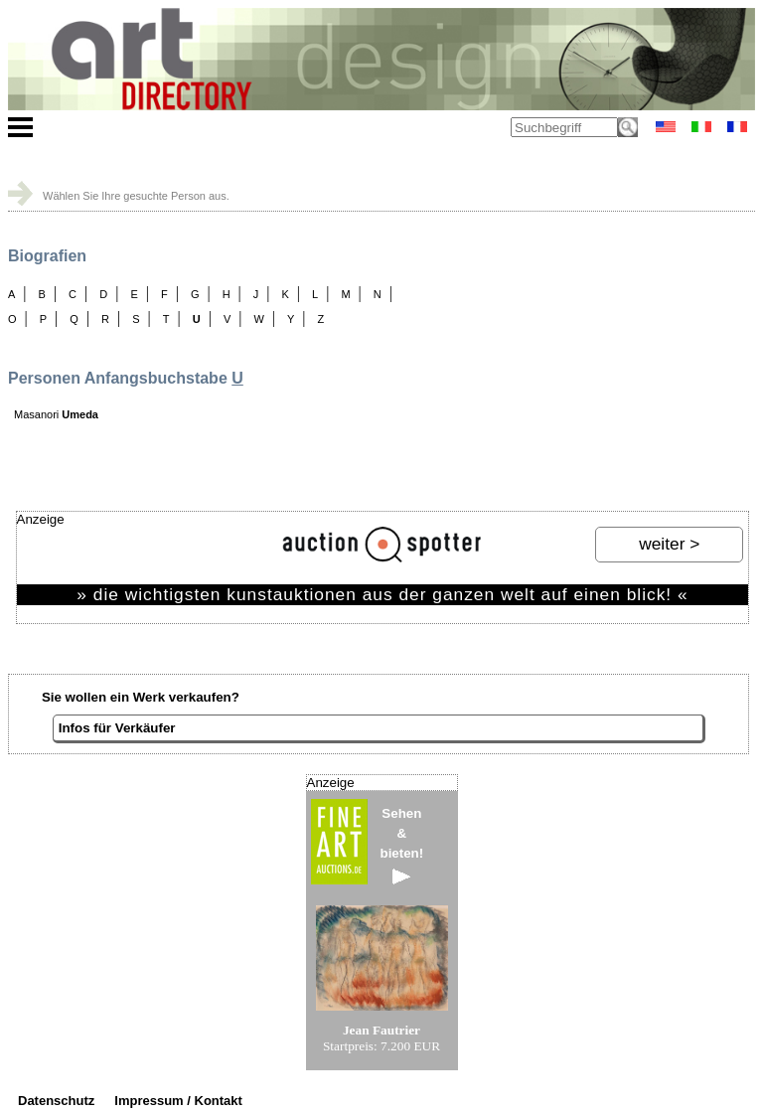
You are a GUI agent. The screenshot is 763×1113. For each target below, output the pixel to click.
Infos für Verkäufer (117, 727)
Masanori (56, 414)
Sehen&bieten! (402, 845)
